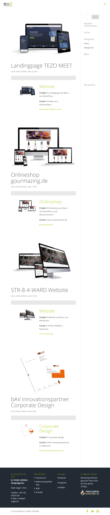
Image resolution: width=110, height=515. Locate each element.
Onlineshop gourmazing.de (29, 177)
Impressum (89, 89)
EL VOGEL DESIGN (20, 71)
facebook (61, 477)
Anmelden (88, 58)
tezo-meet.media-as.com (50, 109)
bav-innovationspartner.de (51, 450)
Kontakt (87, 109)
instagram (62, 482)
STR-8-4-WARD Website (39, 290)
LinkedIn (61, 487)
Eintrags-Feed (90, 63)
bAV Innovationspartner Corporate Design (40, 402)
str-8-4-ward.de (46, 333)
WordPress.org (90, 78)
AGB (86, 103)
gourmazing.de (46, 224)
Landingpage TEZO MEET (41, 65)
